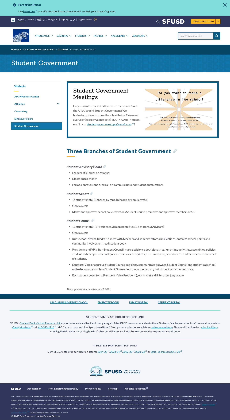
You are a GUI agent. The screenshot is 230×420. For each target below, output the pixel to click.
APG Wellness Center (26, 96)
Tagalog (64, 19)
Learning (62, 35)
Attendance (42, 35)
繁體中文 (41, 19)
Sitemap (113, 388)
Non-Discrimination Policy (63, 388)
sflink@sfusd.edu (22, 327)
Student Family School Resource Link (40, 323)
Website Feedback (136, 388)
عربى (72, 19)
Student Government (26, 125)
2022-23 (128, 351)
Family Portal (138, 302)
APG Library (118, 35)
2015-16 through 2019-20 (166, 351)
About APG (138, 35)
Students (81, 35)
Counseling (20, 111)
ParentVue (30, 11)
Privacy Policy (93, 388)
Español (30, 19)
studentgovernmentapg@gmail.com (110, 124)
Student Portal (169, 302)
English (20, 19)
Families (98, 35)
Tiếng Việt (53, 19)
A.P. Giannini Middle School (39, 49)
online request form (162, 327)
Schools (16, 49)
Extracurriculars (23, 118)
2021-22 (141, 351)
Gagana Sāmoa (85, 19)
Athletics (19, 103)
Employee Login (206, 21)
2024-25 (103, 351)
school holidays (209, 327)
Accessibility (34, 388)
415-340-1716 (47, 327)
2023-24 (116, 351)
